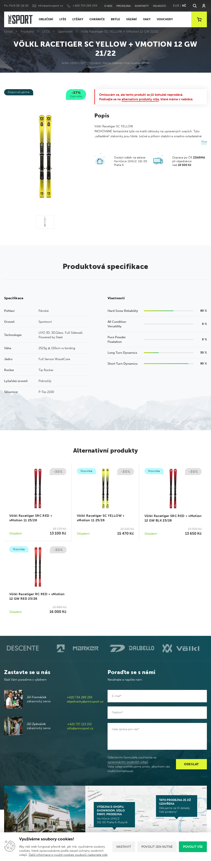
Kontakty (142, 5)
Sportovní (65, 31)
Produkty (27, 31)
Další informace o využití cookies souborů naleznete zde (68, 855)
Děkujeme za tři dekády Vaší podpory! (176, 806)
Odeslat (191, 764)
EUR (176, 5)
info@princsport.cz (50, 5)
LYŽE (62, 19)
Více (204, 141)
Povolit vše (193, 847)
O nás (108, 5)
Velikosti (159, 5)
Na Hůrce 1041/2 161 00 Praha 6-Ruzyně (114, 814)
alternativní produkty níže (140, 99)
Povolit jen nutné (157, 847)
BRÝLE (115, 19)
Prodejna (123, 5)
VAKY (147, 19)
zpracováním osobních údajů (128, 762)
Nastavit (123, 847)
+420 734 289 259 (85, 5)
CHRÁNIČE (97, 19)
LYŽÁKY (77, 19)
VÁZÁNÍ (131, 19)
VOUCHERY (165, 19)
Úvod (8, 31)
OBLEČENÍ (46, 19)
